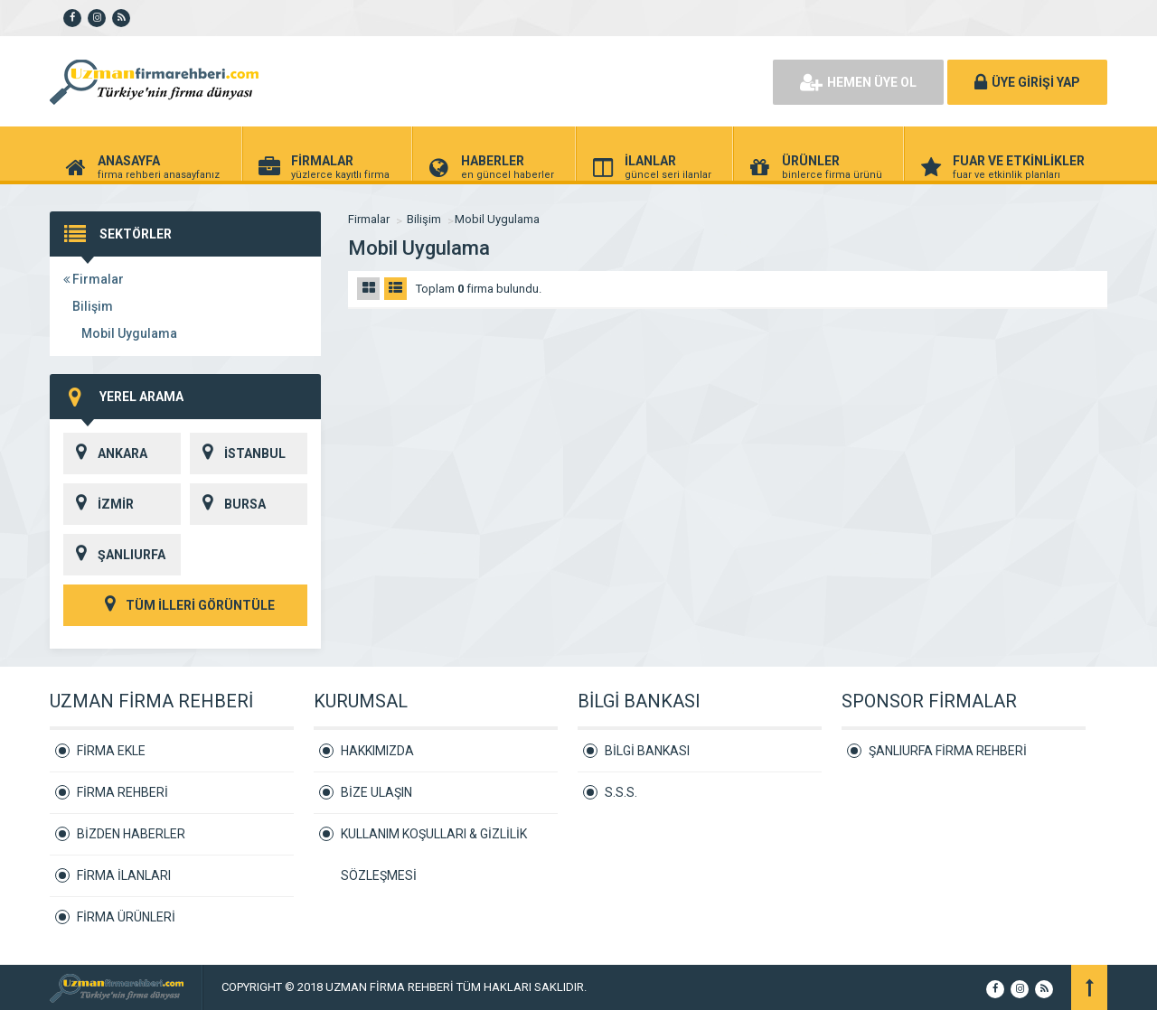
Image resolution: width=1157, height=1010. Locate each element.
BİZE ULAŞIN (376, 792)
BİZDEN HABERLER (131, 834)
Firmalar (93, 279)
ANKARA (105, 453)
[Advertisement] (551, 81)
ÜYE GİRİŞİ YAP (1027, 82)
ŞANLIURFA (114, 554)
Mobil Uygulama (129, 333)
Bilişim (92, 306)
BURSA (228, 504)
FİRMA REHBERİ (122, 792)
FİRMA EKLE (111, 750)
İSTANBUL (238, 453)
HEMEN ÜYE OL (858, 82)
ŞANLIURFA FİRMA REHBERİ (948, 750)
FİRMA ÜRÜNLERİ (126, 917)
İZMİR (98, 504)
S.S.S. (621, 792)
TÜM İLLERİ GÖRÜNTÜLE (185, 605)
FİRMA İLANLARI (124, 875)
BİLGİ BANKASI (647, 750)
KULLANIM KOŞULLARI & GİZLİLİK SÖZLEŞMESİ (434, 841)
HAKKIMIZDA (377, 750)
